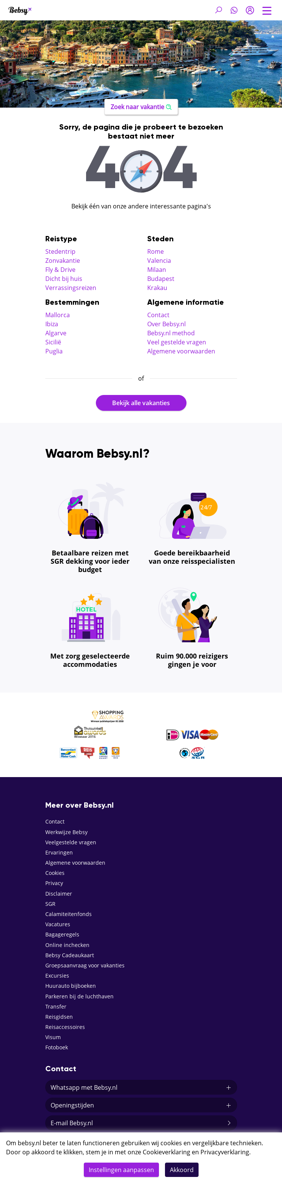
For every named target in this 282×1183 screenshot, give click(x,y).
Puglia (54, 351)
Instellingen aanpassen (121, 1170)
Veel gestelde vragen (176, 342)
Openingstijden (141, 1105)
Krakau (157, 288)
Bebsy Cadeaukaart (69, 955)
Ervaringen (59, 852)
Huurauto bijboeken (70, 985)
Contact (158, 315)
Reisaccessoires (65, 1026)
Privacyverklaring (224, 1152)
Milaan (156, 269)
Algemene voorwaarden (181, 351)
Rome (155, 251)
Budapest (160, 279)
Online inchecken (67, 945)
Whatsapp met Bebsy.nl (141, 1087)
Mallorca (57, 315)
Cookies (55, 872)
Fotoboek (56, 1047)
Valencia (159, 260)
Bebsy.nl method (171, 333)
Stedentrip (60, 251)
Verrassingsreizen (70, 288)
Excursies (57, 975)
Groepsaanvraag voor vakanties (85, 965)
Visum (53, 1037)
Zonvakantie (62, 260)
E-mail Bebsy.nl (141, 1122)
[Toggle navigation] (267, 10)
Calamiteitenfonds (68, 914)
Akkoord (182, 1170)
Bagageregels (62, 934)
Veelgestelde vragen (70, 842)
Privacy (54, 883)
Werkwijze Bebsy (66, 832)
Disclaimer (58, 893)
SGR (50, 903)
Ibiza (51, 324)
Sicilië (53, 342)
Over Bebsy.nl (166, 324)
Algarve (55, 333)
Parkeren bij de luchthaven (79, 996)
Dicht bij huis (63, 279)
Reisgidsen (59, 1016)
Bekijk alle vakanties (141, 403)
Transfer (55, 1006)
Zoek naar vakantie (141, 107)
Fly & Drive (60, 269)
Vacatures (57, 924)
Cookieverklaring (166, 1152)
